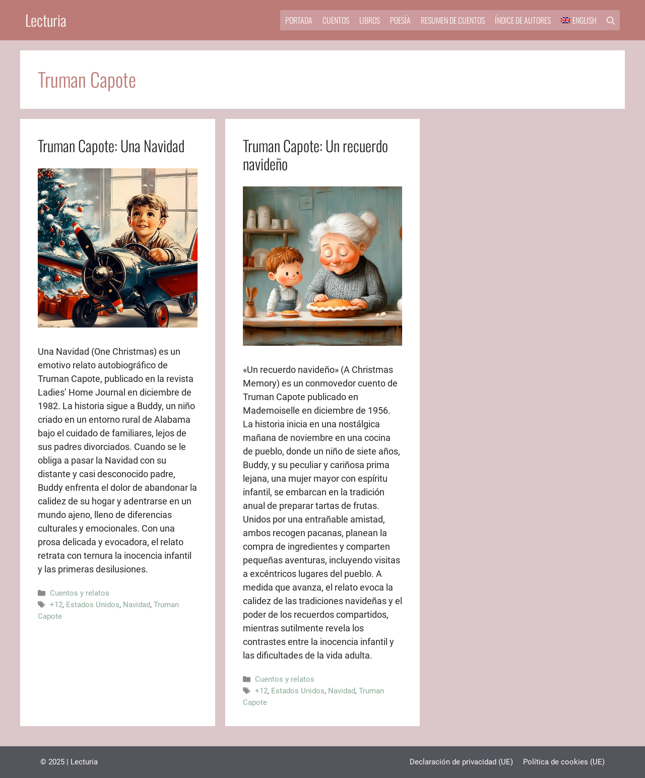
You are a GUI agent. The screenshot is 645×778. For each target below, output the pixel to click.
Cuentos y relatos (79, 593)
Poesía (400, 20)
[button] (611, 20)
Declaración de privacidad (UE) (461, 761)
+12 (56, 604)
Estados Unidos (92, 604)
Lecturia (46, 20)
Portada (298, 20)
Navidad (136, 604)
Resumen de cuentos (453, 20)
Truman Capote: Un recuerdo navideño (315, 154)
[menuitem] (579, 20)
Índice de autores (523, 20)
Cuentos (335, 20)
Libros (369, 20)
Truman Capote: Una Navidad (111, 145)
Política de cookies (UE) (564, 761)
